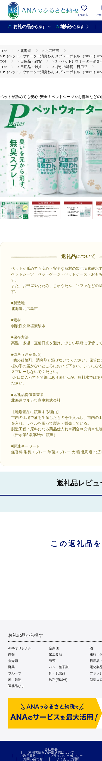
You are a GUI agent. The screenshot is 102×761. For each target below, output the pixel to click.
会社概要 (51, 749)
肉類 (11, 654)
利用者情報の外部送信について (51, 752)
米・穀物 (14, 680)
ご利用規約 (28, 756)
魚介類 (13, 661)
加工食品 (55, 654)
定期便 (54, 648)
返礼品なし (16, 686)
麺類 (52, 661)
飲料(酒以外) (58, 680)
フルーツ (14, 673)
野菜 (11, 667)
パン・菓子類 (59, 667)
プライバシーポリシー (66, 756)
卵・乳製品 (57, 673)
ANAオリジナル (19, 648)
